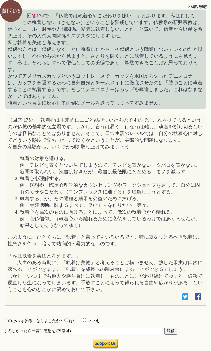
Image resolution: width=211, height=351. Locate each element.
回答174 (35, 15)
